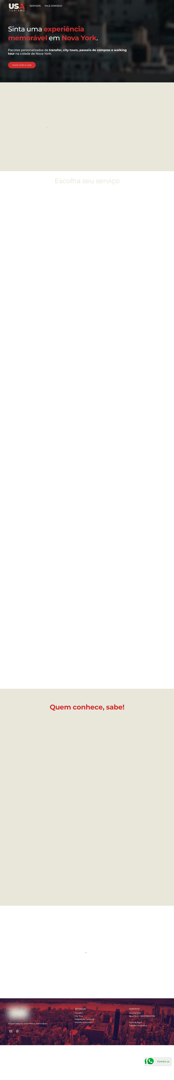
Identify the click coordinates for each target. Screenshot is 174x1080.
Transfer (79, 1012)
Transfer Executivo (84, 1022)
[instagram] (17, 1030)
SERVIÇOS (35, 6)
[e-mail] (10, 1030)
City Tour (79, 1016)
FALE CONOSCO (53, 6)
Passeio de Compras (84, 1019)
